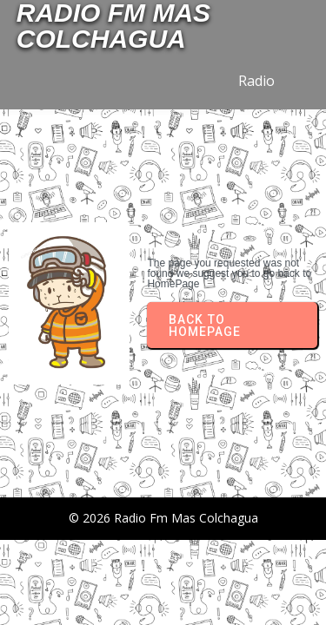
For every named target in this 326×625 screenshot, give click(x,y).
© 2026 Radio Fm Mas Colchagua (163, 518)
